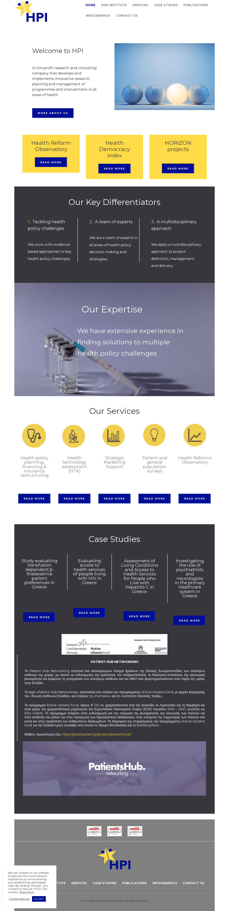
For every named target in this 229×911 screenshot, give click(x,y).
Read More (26, 892)
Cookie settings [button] (19, 899)
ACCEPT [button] (39, 898)
